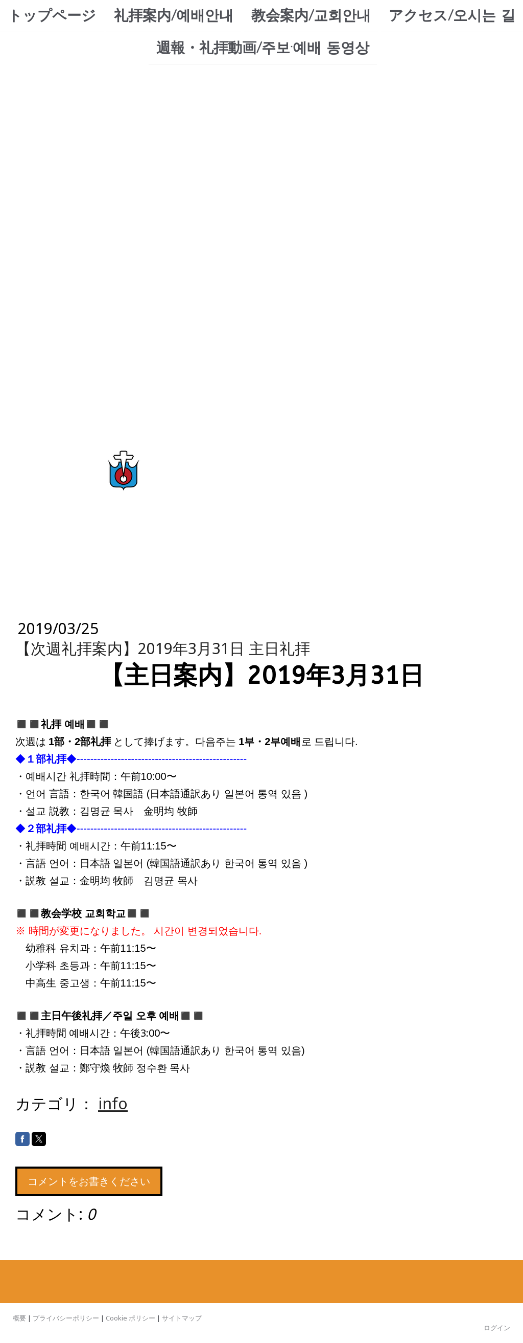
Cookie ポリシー (130, 1318)
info (113, 1103)
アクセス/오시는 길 (452, 16)
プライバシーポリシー (66, 1318)
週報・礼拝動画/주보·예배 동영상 (262, 49)
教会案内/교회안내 (311, 16)
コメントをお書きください (89, 1181)
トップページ (52, 16)
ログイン (497, 1327)
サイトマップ (182, 1318)
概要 (19, 1318)
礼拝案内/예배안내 (173, 16)
